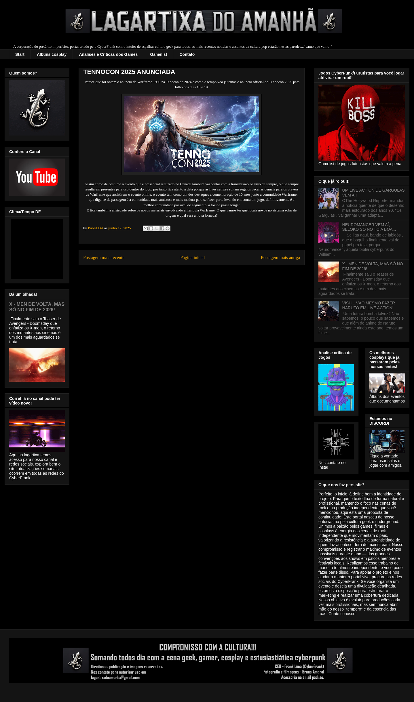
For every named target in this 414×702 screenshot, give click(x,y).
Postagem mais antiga (280, 257)
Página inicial (192, 257)
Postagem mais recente (103, 257)
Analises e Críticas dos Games (108, 54)
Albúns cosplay (52, 54)
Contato (187, 54)
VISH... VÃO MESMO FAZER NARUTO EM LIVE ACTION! (368, 305)
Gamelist (158, 54)
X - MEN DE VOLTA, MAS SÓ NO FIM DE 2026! (36, 307)
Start (19, 54)
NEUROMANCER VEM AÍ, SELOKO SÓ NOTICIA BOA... (369, 227)
